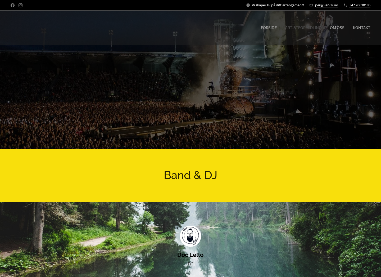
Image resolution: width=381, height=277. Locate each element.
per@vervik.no (326, 5)
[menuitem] (277, 27)
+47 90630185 (359, 5)
